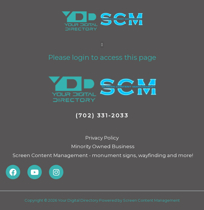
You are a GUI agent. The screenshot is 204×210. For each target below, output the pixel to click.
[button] (102, 44)
